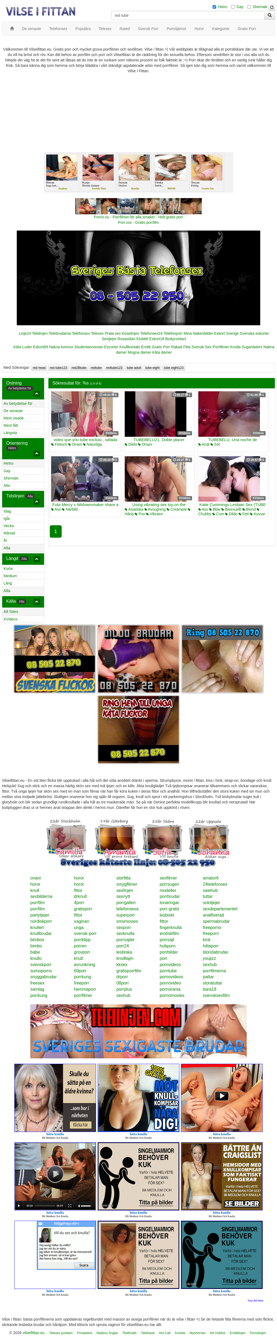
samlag (37, 989)
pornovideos (171, 976)
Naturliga (92, 444)
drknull (80, 896)
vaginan (81, 921)
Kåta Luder (23, 347)
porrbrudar (170, 896)
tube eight (152, 368)
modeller (168, 890)
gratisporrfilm (128, 971)
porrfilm (37, 902)
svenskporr (40, 964)
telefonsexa (127, 909)
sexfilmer (168, 878)
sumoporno (41, 971)
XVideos (11, 619)
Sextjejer (109, 339)
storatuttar (212, 983)
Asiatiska (134, 509)
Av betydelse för (18, 403)
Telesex (97, 333)
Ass (56, 509)
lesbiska (124, 952)
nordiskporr (41, 921)
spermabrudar (216, 921)
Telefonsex (81, 333)
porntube (168, 971)
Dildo (131, 444)
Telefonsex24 (151, 333)
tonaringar (169, 902)
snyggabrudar (43, 976)
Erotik (146, 347)
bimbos (37, 939)
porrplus (124, 989)
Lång (8, 583)
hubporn (168, 946)
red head (39, 368)
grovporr (82, 952)
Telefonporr (173, 333)
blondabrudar (215, 952)
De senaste (13, 411)
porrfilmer (83, 995)
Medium (10, 576)
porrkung (82, 976)
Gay (239, 7)
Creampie (177, 509)
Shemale (260, 7)
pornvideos (170, 964)
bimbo (36, 946)
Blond (249, 509)
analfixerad (213, 915)
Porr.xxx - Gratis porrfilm (138, 222)
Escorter (111, 347)
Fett (244, 514)
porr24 (122, 946)
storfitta (123, 878)
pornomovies (172, 995)
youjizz (209, 958)
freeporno (212, 927)
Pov (140, 514)
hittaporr (211, 946)
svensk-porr (85, 933)
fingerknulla (171, 927)
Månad (9, 533)
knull (34, 890)
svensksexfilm (216, 995)
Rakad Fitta (181, 347)
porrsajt (167, 939)
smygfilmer (126, 884)
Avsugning (155, 509)
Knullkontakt (129, 347)
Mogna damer (139, 352)
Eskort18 (156, 339)
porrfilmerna (214, 971)
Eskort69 (40, 347)
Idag (7, 511)
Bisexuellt (231, 509)
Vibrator (154, 514)
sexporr (123, 927)
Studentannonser (88, 347)
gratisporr (83, 909)
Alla (7, 485)
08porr (122, 983)
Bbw (214, 509)
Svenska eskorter (254, 333)
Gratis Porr (161, 347)
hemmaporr (85, 989)
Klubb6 (142, 339)
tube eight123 (174, 368)
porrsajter (125, 939)
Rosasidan (126, 339)
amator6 (211, 878)
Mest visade (14, 418)
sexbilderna (41, 896)
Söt (215, 444)
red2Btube (78, 368)
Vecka (9, 526)
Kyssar (257, 514)
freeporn (211, 933)
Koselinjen (130, 333)
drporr (122, 976)
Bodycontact (175, 339)
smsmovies (127, 921)
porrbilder (169, 952)
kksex (121, 964)
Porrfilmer (221, 347)
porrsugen (169, 884)
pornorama (170, 989)
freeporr (81, 983)
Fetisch (59, 444)
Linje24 (25, 333)
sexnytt (123, 896)
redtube (96, 368)
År (5, 540)
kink (206, 939)
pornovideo (170, 983)
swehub (210, 890)
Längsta (10, 433)
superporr (125, 915)
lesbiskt (167, 915)
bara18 (209, 989)
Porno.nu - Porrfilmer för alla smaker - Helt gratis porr (138, 217)
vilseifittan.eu (34, 1333)
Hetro (222, 7)
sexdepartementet (220, 909)
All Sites (11, 611)
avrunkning (84, 964)
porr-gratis (169, 909)
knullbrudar (41, 933)
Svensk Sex (202, 347)
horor (79, 878)
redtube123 (114, 368)
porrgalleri (126, 902)
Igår (7, 518)
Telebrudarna (60, 333)
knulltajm (124, 958)
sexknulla (125, 933)
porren (80, 946)
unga (79, 927)
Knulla (235, 347)
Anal (203, 444)
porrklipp (82, 939)
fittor (78, 890)
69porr (80, 971)
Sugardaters (252, 347)
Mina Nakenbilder (198, 333)
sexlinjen (124, 890)
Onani (75, 444)
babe (35, 952)
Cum (218, 514)
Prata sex (113, 333)
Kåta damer (162, 352)
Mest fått (11, 425)
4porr (79, 902)
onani (35, 878)
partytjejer (39, 915)
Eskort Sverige (226, 333)
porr (163, 958)
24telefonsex (215, 884)
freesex (37, 983)
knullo (36, 958)
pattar (208, 976)
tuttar (208, 896)
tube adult (134, 368)
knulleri (37, 927)
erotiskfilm (169, 933)
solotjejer (211, 902)
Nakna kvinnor (61, 347)
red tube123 (58, 368)
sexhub (210, 964)
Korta (8, 568)
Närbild (70, 509)
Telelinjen (40, 333)
